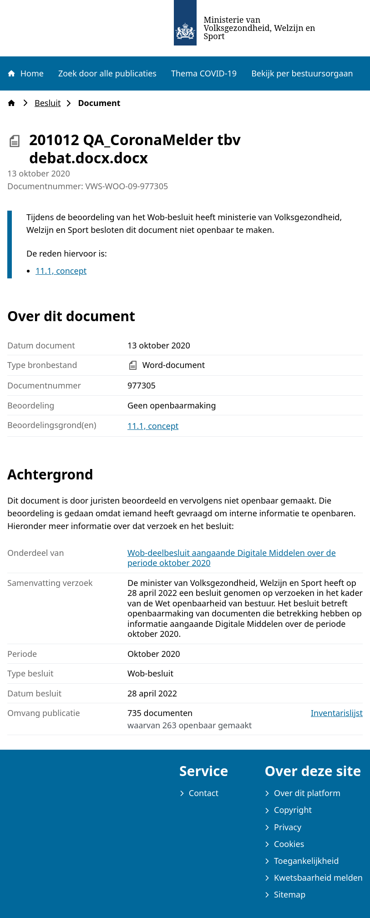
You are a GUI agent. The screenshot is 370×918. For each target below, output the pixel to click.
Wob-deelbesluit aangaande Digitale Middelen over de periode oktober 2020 (231, 558)
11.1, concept (60, 270)
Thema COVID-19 (204, 73)
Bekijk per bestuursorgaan (302, 73)
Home (25, 73)
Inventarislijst (337, 713)
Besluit (50, 103)
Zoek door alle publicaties (107, 73)
